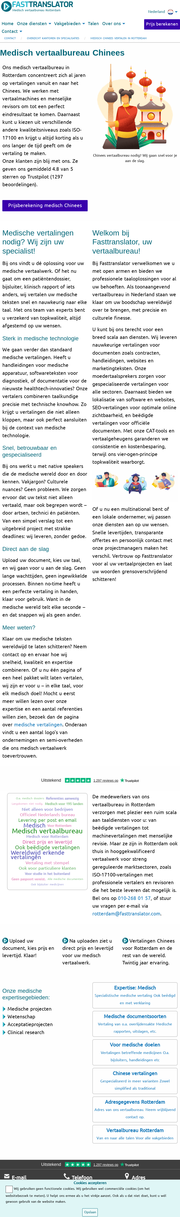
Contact (10, 38)
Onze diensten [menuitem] (32, 23)
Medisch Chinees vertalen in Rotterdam (118, 38)
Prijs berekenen (162, 24)
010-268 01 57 (134, 898)
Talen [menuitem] (93, 23)
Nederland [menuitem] (160, 12)
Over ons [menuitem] (111, 23)
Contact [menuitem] (10, 31)
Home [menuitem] (8, 23)
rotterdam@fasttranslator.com (126, 913)
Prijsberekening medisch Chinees (45, 205)
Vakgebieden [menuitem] (67, 23)
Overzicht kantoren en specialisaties (53, 38)
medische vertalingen (38, 724)
